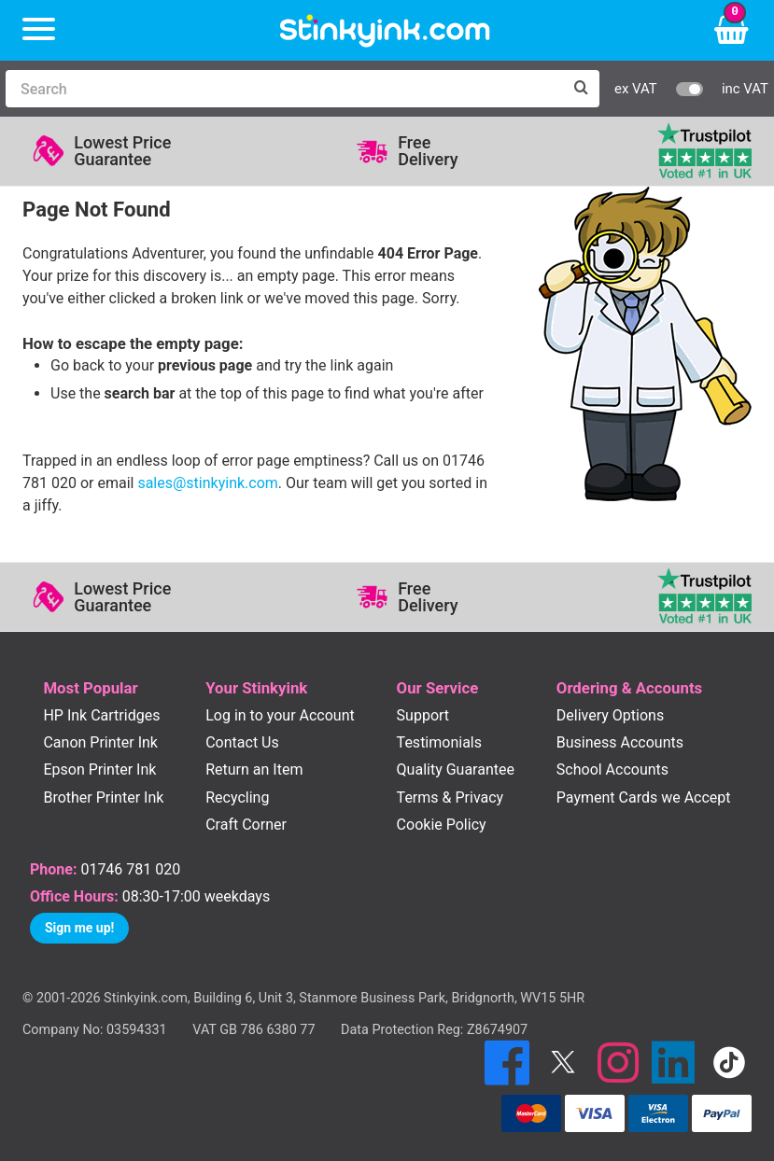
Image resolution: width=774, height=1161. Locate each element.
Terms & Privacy (450, 797)
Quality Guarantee (455, 769)
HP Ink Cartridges (101, 715)
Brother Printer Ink (103, 797)
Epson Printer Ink (99, 769)
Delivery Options (610, 715)
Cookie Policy (441, 824)
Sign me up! (79, 927)
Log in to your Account (280, 715)
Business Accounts (619, 742)
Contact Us (242, 742)
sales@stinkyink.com (207, 483)
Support (423, 715)
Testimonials (439, 742)
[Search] (284, 88)
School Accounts (612, 769)
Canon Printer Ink (100, 742)
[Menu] (38, 30)
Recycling (237, 797)
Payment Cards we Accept (643, 797)
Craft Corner (246, 824)
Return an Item (254, 769)
